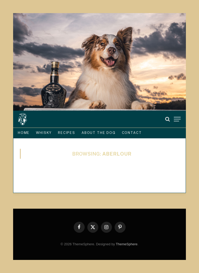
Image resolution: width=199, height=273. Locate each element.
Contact (132, 133)
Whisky (44, 133)
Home (24, 133)
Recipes (66, 133)
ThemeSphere (126, 244)
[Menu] (177, 119)
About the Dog (99, 133)
